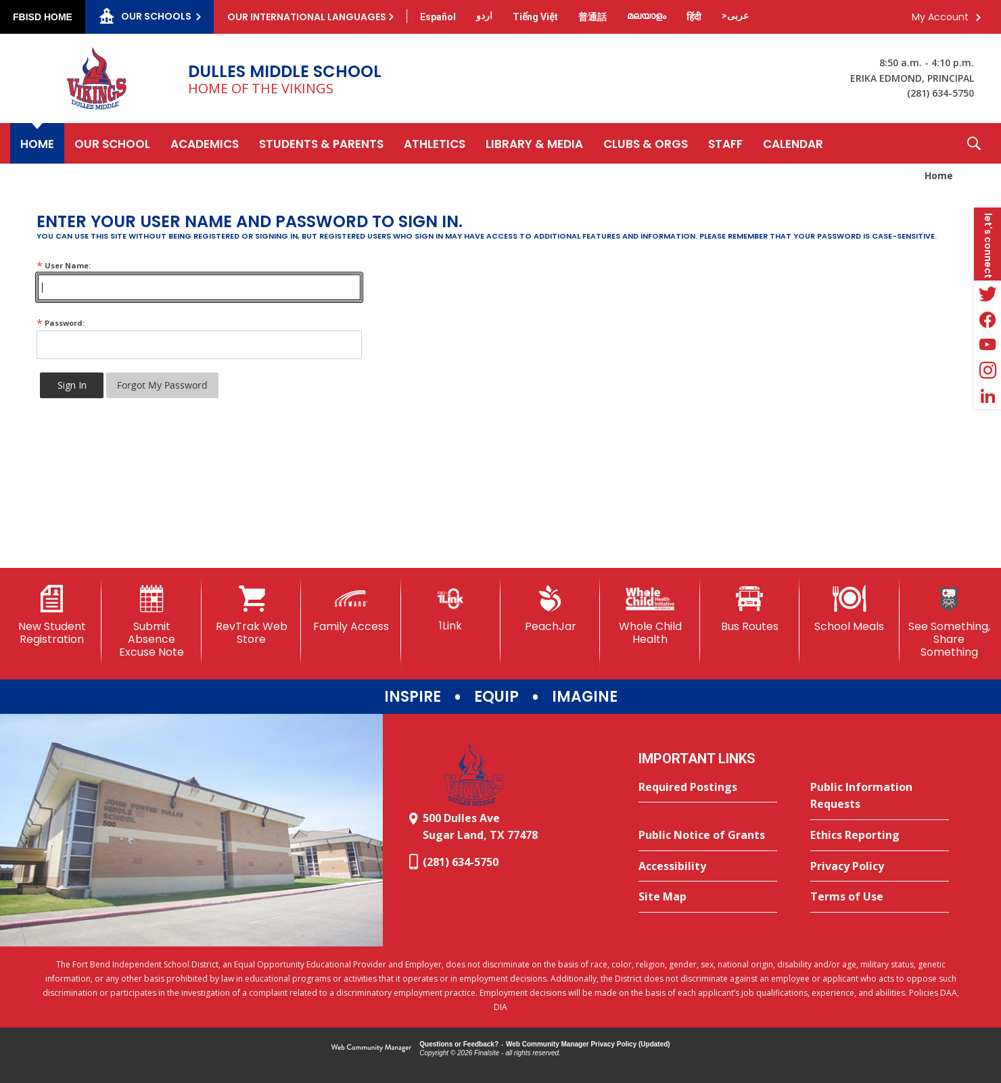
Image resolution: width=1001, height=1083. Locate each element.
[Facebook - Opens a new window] (987, 319)
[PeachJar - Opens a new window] (550, 609)
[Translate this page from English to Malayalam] (646, 15)
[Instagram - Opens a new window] (987, 370)
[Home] (37, 143)
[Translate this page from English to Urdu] (484, 15)
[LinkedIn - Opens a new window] (987, 396)
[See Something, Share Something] (949, 622)
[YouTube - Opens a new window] (987, 345)
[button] (974, 143)
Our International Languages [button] (306, 17)
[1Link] (451, 608)
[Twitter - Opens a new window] (987, 293)
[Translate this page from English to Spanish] (438, 17)
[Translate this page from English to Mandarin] (592, 17)
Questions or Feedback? (458, 1044)
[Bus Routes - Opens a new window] (750, 609)
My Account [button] (940, 17)
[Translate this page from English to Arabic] (735, 15)
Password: (61, 322)
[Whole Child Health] (650, 615)
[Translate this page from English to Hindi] (694, 17)
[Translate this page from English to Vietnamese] (535, 17)
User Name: (64, 265)
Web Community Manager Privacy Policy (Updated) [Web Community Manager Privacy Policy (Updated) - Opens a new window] (588, 1044)
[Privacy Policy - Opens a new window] (879, 866)
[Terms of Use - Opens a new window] (879, 897)
